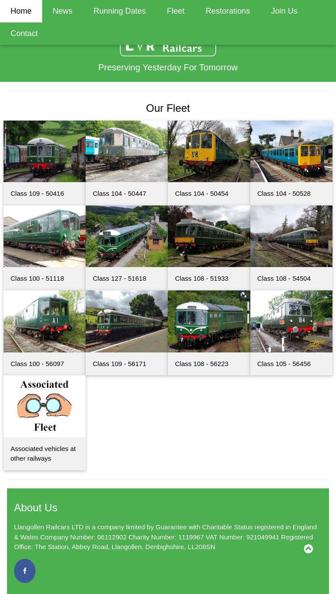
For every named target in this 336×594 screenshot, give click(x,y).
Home (21, 11)
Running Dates (120, 11)
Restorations (228, 11)
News (62, 11)
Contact (24, 33)
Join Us (284, 11)
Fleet (175, 11)
